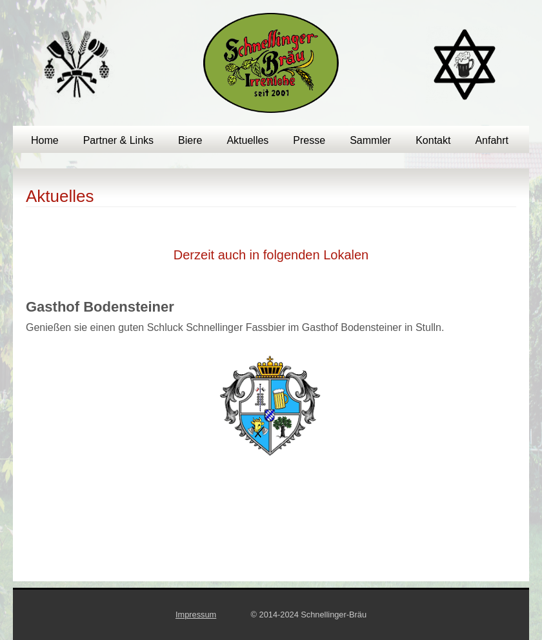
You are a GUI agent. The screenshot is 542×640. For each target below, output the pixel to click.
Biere (190, 140)
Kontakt (433, 140)
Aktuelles (247, 140)
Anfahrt (491, 140)
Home (45, 140)
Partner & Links (118, 140)
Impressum (196, 614)
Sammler (370, 140)
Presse (309, 140)
